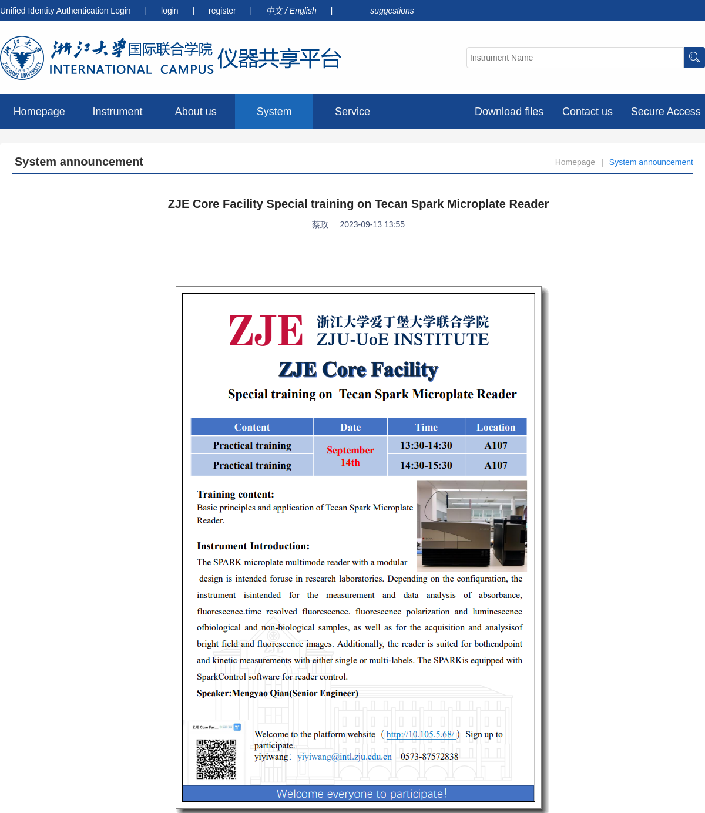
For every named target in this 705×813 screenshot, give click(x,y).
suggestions (392, 10)
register (224, 10)
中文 (275, 10)
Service (352, 111)
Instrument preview (117, 117)
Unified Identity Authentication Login (65, 10)
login (170, 10)
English (304, 10)
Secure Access (666, 111)
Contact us (587, 111)
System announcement (274, 117)
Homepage (39, 111)
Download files (509, 111)
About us (196, 111)
